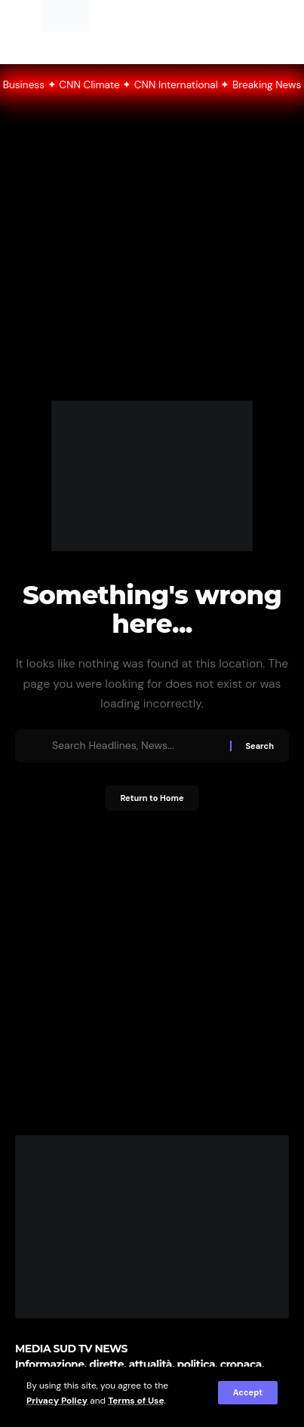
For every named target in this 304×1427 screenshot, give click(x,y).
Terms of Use (136, 1401)
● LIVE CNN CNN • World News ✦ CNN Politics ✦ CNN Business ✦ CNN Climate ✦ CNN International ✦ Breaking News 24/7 (152, 85)
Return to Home (151, 798)
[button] (248, 1392)
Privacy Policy (57, 1401)
